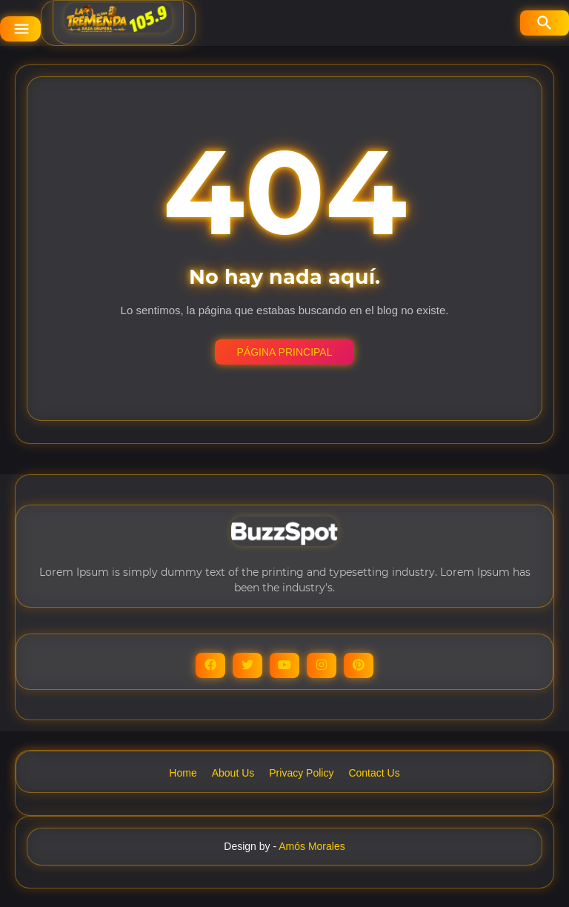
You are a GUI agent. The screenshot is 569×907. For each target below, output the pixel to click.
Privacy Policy (301, 773)
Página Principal (285, 352)
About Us (233, 773)
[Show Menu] (20, 28)
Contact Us (373, 773)
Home (182, 773)
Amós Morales (312, 846)
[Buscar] (544, 23)
